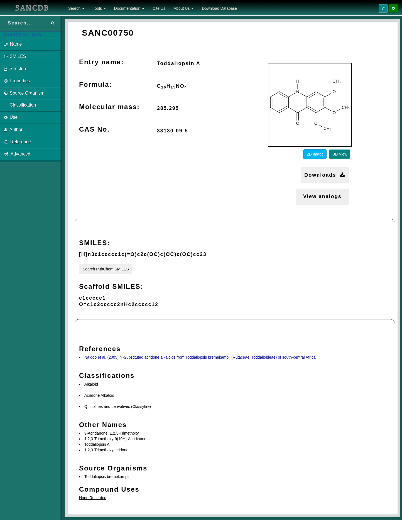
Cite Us (159, 8)
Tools (99, 8)
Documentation (129, 8)
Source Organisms (113, 468)
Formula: (95, 84)
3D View (340, 154)
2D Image (315, 154)
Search (76, 8)
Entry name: (101, 62)
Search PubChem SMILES (106, 269)
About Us (183, 8)
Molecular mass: (109, 106)
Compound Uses (109, 489)
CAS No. (94, 129)
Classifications (106, 375)
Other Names (103, 424)
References (100, 349)
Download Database (219, 8)
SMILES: (94, 243)
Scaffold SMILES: (111, 286)
